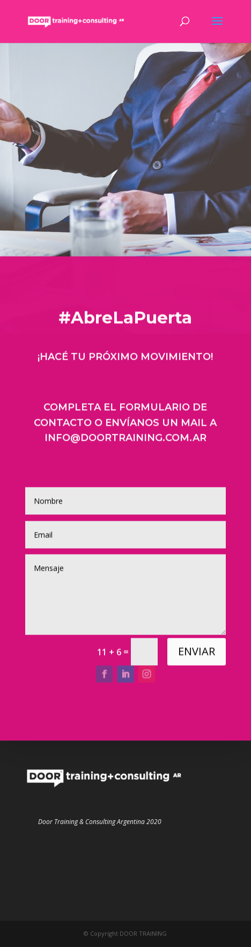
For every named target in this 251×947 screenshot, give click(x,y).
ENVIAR (196, 654)
